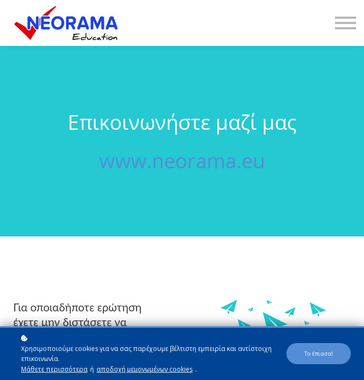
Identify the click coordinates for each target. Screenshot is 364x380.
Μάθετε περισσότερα (54, 369)
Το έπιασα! (318, 353)
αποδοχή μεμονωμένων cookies (145, 369)
